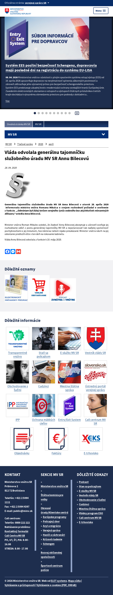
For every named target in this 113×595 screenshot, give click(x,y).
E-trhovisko (86, 522)
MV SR (38, 124)
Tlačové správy (25, 144)
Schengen (48, 543)
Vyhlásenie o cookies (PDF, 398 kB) (57, 585)
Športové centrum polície (52, 568)
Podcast (84, 482)
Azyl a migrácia (52, 526)
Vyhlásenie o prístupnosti (20, 585)
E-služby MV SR (87, 491)
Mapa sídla (74, 581)
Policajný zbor (51, 521)
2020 (40, 144)
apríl (51, 144)
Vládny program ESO (91, 513)
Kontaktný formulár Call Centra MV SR (16, 533)
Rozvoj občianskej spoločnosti (51, 555)
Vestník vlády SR (88, 495)
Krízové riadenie (52, 539)
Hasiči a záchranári (54, 535)
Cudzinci (84, 504)
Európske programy (54, 517)
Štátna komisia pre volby (52, 497)
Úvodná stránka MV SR (18, 124)
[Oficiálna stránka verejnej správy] (37, 3)
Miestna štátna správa (92, 508)
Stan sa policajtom (90, 486)
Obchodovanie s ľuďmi (92, 500)
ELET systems (59, 581)
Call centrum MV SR (90, 517)
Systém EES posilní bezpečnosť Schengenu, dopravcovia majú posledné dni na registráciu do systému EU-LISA (51, 67)
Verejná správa (51, 530)
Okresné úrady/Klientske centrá (54, 510)
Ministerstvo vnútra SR (54, 486)
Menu (101, 10)
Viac (8, 100)
